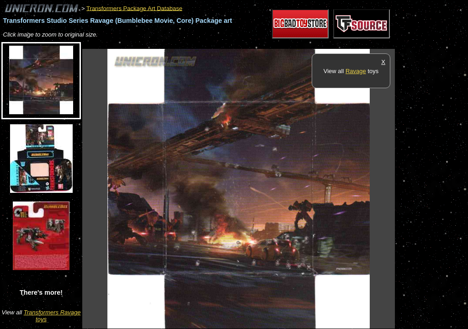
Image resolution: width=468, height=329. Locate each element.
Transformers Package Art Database (134, 8)
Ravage (356, 71)
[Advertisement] (248, 44)
